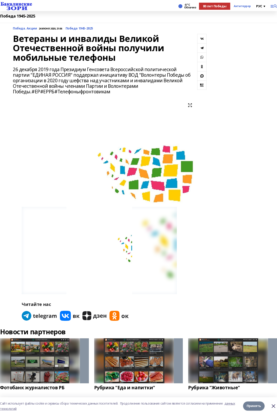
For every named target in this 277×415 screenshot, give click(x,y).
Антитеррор (242, 6)
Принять (254, 406)
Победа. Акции (25, 28)
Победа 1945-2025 (17, 16)
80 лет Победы (214, 6)
